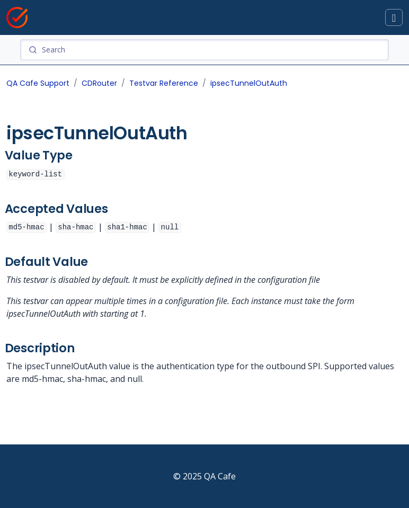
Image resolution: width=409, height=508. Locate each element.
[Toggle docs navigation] (394, 17)
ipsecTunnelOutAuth (248, 83)
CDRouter (99, 83)
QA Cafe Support (37, 83)
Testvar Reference (163, 83)
